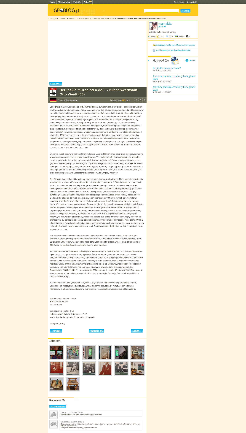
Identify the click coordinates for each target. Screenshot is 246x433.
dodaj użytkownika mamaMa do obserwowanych (175, 45)
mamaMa (62, 18)
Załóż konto (179, 2)
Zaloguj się (192, 2)
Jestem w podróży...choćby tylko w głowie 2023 (96, 18)
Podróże (77, 2)
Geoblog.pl (52, 18)
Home (52, 2)
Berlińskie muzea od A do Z (167, 68)
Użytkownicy (64, 2)
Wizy (86, 2)
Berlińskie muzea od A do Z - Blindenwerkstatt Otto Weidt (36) (141, 18)
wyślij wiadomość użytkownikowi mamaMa (173, 50)
